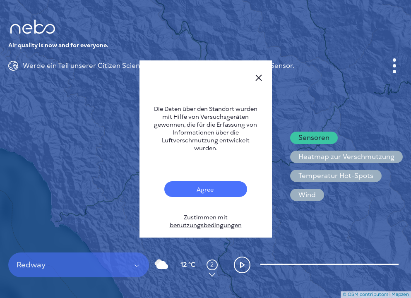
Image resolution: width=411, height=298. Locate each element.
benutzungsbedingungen (206, 225)
